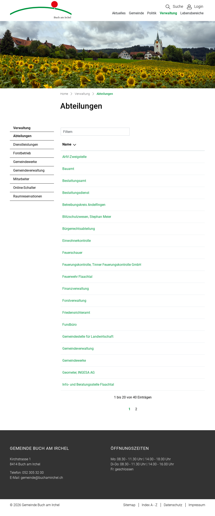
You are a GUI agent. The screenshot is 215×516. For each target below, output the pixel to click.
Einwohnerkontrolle (76, 241)
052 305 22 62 (134, 253)
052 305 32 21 (134, 318)
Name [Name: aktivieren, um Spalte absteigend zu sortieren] (66, 144)
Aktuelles (119, 13)
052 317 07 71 (134, 205)
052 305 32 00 (134, 157)
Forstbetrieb (22, 153)
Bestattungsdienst (75, 193)
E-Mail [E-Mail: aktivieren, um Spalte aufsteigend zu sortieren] (153, 144)
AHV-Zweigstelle (74, 157)
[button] (174, 6)
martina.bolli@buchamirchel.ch (171, 157)
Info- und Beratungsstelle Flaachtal (88, 390)
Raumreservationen (27, 196)
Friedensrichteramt (76, 318)
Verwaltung (168, 13)
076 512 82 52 (134, 193)
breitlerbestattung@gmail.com (170, 193)
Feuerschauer (72, 253)
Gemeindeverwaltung (29, 170)
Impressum (197, 510)
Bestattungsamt (74, 181)
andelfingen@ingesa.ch (165, 378)
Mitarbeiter (21, 179)
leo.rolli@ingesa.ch (162, 253)
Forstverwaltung (74, 306)
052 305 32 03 (134, 294)
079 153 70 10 (134, 390)
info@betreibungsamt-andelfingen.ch (175, 205)
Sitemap (129, 510)
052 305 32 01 (134, 169)
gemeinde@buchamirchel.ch (169, 169)
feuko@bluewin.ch (161, 265)
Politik (151, 13)
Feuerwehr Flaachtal (77, 282)
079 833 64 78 (134, 217)
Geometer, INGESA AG (78, 378)
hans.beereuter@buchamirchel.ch (172, 306)
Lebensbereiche (191, 13)
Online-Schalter (24, 188)
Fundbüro (69, 330)
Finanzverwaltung (75, 294)
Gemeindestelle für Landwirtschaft (87, 342)
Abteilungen (24, 137)
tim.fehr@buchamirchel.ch (167, 366)
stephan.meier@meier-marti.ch (170, 217)
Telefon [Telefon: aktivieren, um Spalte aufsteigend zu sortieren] (129, 144)
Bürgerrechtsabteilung (78, 229)
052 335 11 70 (134, 265)
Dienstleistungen (25, 145)
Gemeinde (136, 13)
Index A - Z (149, 510)
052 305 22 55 (134, 378)
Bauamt (68, 169)
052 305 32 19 (134, 366)
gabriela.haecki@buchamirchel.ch (173, 294)
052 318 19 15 (134, 342)
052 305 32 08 (134, 306)
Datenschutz (173, 510)
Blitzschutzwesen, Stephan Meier (86, 217)
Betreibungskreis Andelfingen (83, 205)
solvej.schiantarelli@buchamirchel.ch (175, 318)
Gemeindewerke (25, 162)
